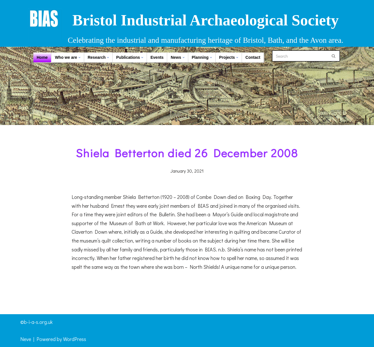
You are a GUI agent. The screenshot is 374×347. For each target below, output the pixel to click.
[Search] (299, 56)
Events (156, 57)
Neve (25, 339)
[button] (79, 57)
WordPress (74, 339)
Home (42, 57)
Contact (252, 57)
